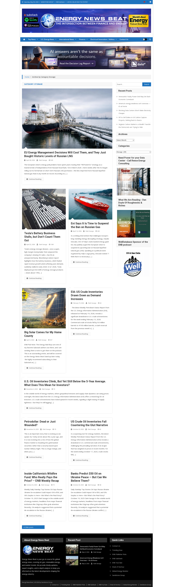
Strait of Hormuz (118, 567)
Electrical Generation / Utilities (102, 39)
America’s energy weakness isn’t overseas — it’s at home (134, 104)
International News (66, 39)
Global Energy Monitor (120, 571)
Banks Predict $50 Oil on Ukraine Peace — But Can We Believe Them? (89, 477)
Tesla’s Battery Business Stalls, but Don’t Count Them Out (42, 237)
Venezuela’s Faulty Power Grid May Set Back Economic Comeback (134, 98)
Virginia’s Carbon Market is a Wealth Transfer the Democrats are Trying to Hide (135, 125)
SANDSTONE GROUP (47, 2)
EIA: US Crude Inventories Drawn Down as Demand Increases (87, 295)
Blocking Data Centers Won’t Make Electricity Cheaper (135, 111)
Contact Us (124, 39)
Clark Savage (43, 160)
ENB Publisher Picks (119, 554)
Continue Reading (33, 179)
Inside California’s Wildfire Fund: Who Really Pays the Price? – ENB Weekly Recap (41, 477)
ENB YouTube (117, 563)
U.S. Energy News (47, 39)
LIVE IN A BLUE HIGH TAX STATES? (77, 2)
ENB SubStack (60, 2)
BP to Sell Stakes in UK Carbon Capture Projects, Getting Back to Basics (133, 118)
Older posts (29, 527)
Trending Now (117, 550)
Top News (32, 39)
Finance (82, 39)
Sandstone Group (118, 575)
